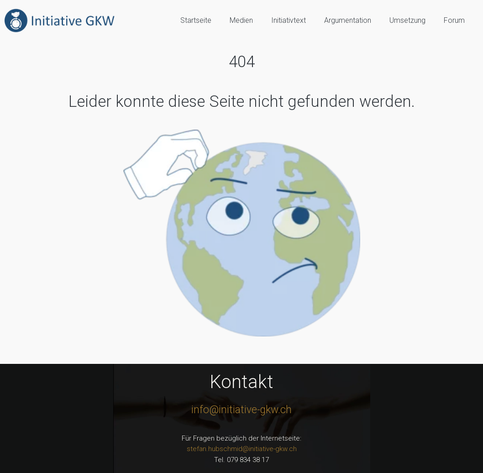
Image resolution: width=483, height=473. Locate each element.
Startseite (195, 20)
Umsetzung (407, 20)
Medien (241, 20)
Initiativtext (288, 20)
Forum (454, 20)
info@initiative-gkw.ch (241, 410)
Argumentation (347, 20)
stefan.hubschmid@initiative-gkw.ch (242, 449)
